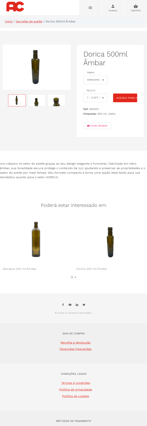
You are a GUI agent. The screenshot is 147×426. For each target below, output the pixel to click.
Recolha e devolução (76, 342)
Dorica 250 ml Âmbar (91, 269)
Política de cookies (75, 396)
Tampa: (91, 72)
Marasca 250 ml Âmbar (20, 269)
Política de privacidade (75, 389)
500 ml (102, 113)
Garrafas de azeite (29, 21)
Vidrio (111, 113)
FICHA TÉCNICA (97, 125)
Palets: (91, 90)
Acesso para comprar (126, 97)
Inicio (9, 21)
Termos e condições (75, 383)
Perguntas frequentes (75, 349)
